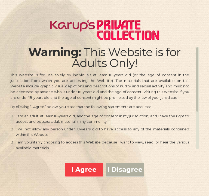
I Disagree (125, 169)
